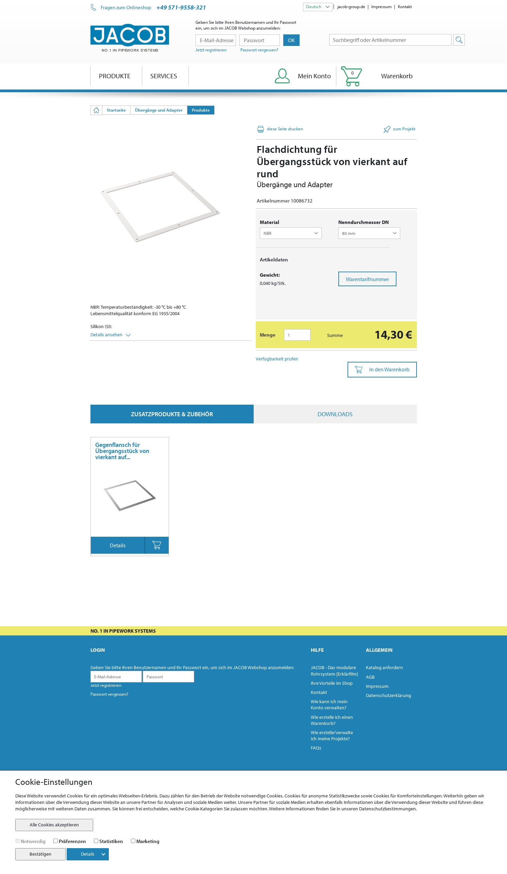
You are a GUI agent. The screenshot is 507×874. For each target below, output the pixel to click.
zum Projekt (399, 129)
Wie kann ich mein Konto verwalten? (329, 704)
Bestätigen (40, 854)
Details (117, 545)
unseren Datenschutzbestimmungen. (379, 809)
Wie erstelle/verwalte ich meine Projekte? (332, 735)
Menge (267, 334)
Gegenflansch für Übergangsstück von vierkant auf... (122, 451)
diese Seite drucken (280, 129)
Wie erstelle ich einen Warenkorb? (332, 720)
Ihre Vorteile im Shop (332, 683)
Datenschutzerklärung (388, 695)
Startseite (116, 110)
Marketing (147, 841)
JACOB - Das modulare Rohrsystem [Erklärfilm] (334, 670)
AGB (370, 677)
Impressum (381, 6)
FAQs (316, 748)
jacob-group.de (351, 6)
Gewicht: (270, 275)
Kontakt (405, 6)
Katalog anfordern (384, 667)
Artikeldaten (274, 259)
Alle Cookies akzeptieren (54, 825)
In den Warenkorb (382, 369)
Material (269, 222)
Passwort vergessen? (259, 49)
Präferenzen (72, 841)
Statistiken (111, 841)
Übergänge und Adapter (159, 110)
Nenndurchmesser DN (363, 222)
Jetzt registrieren (211, 49)
